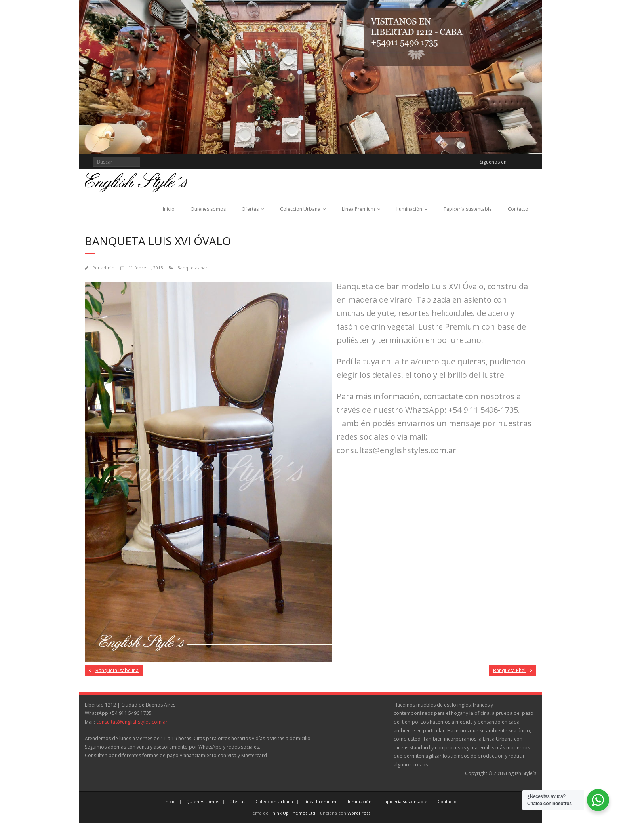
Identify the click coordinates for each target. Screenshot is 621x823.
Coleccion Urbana (300, 209)
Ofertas (250, 209)
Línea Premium (358, 209)
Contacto (518, 209)
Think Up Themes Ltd (292, 813)
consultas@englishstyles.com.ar (132, 721)
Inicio (169, 209)
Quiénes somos (208, 209)
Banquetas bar (192, 268)
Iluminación (409, 209)
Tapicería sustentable (468, 209)
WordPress (358, 813)
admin (107, 268)
